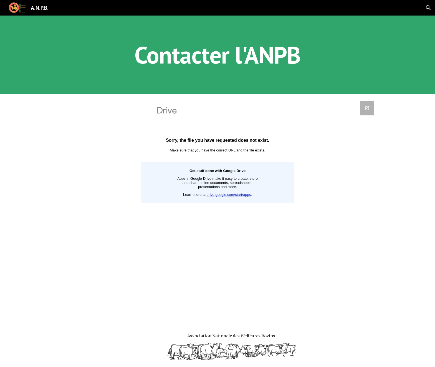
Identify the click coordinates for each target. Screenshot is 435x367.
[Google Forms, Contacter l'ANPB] (217, 208)
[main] (217, 55)
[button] (428, 7)
